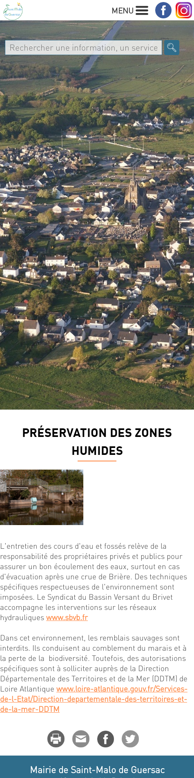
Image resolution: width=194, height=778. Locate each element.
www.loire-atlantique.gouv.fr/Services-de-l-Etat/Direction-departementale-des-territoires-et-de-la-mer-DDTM (93, 698)
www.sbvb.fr (67, 617)
